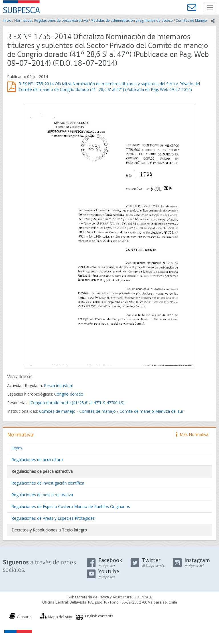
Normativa (22, 20)
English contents (99, 615)
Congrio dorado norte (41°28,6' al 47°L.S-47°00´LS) (78, 402)
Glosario (24, 616)
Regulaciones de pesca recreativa (42, 494)
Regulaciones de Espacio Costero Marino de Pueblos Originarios (70, 506)
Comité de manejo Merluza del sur (151, 411)
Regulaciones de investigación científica (47, 483)
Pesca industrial (58, 385)
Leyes (16, 448)
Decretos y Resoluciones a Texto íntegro (49, 530)
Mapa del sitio (60, 616)
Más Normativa (192, 434)
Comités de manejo (57, 411)
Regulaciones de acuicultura (37, 459)
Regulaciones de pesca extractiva (61, 20)
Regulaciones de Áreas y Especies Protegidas (53, 518)
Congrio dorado (68, 394)
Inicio (7, 20)
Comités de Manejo (191, 20)
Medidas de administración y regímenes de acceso (132, 20)
